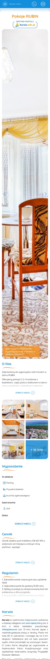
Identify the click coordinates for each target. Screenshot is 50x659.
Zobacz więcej (22, 392)
